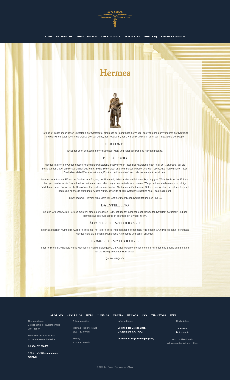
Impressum (182, 328)
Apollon (56, 315)
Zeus (173, 315)
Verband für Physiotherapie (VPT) (136, 338)
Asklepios (74, 315)
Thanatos (158, 315)
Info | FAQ (150, 36)
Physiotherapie (87, 36)
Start (48, 36)
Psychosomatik (111, 36)
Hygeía (118, 315)
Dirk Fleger (132, 36)
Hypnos (132, 315)
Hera (90, 315)
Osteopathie (64, 36)
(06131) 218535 (40, 346)
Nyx (144, 315)
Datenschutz (182, 332)
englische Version (173, 36)
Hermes (103, 315)
